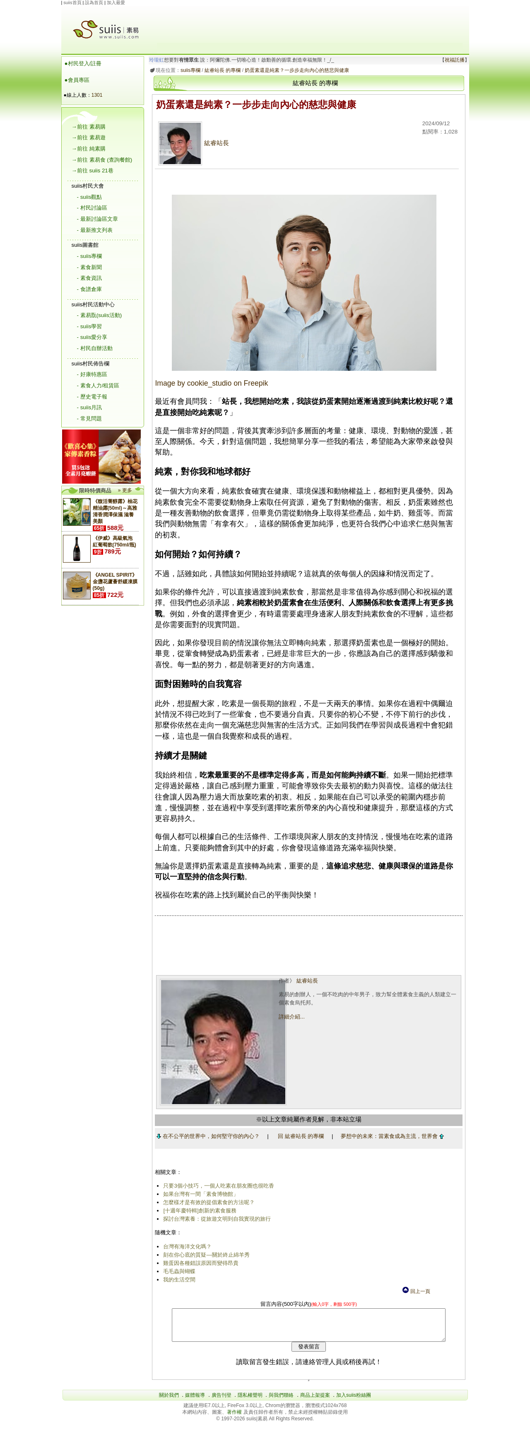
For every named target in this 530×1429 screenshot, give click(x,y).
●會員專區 (77, 80)
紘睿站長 (192, 143)
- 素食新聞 (89, 267)
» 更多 (125, 490)
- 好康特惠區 (92, 374)
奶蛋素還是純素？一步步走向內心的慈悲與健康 (295, 70)
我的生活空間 (178, 1279)
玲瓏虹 (154, 60)
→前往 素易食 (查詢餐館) (102, 160)
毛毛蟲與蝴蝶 (178, 1271)
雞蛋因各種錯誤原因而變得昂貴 (199, 1263)
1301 (97, 95)
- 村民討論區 (92, 208)
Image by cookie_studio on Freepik (210, 383)
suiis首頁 (72, 2)
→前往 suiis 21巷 (92, 170)
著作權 (235, 1418)
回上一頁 (415, 1291)
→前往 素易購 (89, 127)
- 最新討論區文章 (97, 219)
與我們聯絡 (281, 1401)
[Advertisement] (309, 24)
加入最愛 (116, 2)
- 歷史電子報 (92, 397)
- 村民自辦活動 (95, 348)
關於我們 (169, 1401)
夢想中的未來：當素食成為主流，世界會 (390, 1136)
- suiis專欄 (89, 256)
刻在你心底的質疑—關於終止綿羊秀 (205, 1255)
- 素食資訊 (89, 278)
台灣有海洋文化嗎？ (186, 1246)
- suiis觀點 (89, 197)
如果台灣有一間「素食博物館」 (199, 1194)
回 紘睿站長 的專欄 (299, 1136)
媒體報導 (195, 1401)
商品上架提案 (315, 1401)
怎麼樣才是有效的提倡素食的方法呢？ (207, 1202)
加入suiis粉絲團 (353, 1401)
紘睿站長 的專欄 (221, 70)
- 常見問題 (89, 418)
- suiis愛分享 (92, 337)
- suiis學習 (89, 326)
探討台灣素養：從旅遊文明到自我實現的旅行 (216, 1219)
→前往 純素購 (89, 149)
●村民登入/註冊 (83, 63)
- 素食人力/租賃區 (98, 385)
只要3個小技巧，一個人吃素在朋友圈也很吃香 (217, 1186)
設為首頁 (94, 2)
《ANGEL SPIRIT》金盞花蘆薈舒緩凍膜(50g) (115, 581)
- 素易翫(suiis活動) (99, 315)
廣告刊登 (221, 1401)
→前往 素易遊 (89, 137)
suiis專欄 (189, 70)
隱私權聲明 (250, 1401)
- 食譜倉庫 (89, 289)
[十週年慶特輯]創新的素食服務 (198, 1210)
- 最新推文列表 (95, 230)
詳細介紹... (291, 1017)
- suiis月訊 (89, 407)
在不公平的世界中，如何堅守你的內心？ (206, 1136)
